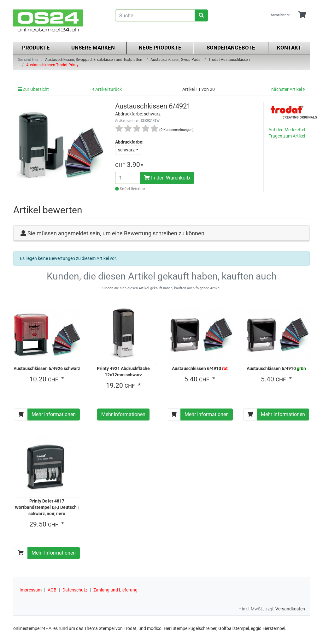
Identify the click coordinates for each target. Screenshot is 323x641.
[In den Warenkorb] (21, 414)
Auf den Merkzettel (286, 129)
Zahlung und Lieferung (115, 589)
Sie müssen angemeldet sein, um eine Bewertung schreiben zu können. (116, 233)
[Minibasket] (302, 15)
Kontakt (289, 47)
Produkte (36, 47)
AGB (52, 589)
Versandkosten (290, 608)
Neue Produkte (160, 47)
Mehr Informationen (54, 414)
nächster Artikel (288, 89)
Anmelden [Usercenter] (280, 15)
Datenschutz (74, 589)
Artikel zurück (107, 89)
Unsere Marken (93, 47)
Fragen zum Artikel (286, 135)
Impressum (31, 589)
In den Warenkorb (167, 178)
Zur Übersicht (33, 89)
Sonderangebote (231, 47)
